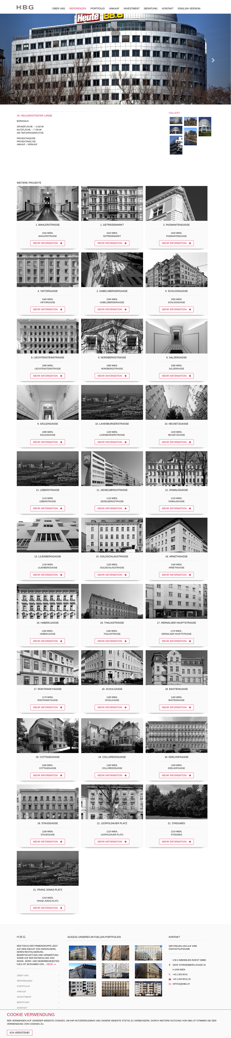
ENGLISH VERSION (189, 8)
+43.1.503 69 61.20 (181, 979)
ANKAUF (114, 8)
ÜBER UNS (58, 8)
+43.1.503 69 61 (180, 974)
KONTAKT (168, 8)
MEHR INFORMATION (47, 243)
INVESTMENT (132, 8)
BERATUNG (151, 8)
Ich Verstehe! (20, 1032)
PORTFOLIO (98, 8)
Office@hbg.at (181, 984)
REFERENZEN (78, 8)
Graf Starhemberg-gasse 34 (187, 965)
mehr (51, 964)
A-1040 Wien (177, 969)
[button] (17, 59)
